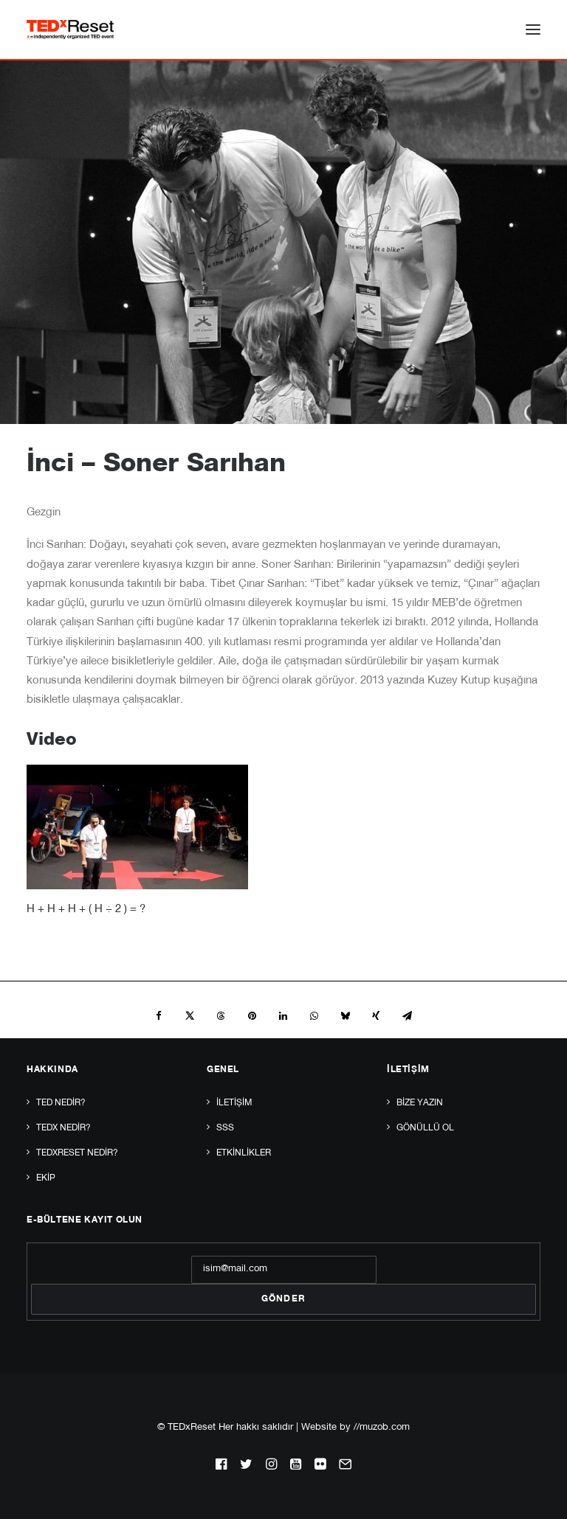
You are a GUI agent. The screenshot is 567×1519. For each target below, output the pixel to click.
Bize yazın (419, 1103)
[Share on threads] (221, 1016)
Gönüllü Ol (425, 1128)
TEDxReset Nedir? (77, 1153)
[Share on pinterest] (252, 1016)
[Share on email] (407, 1016)
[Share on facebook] (158, 1016)
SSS (225, 1128)
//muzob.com (382, 1428)
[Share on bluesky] (345, 1016)
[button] (533, 29)
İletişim (234, 1103)
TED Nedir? (61, 1103)
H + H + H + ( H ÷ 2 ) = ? (86, 909)
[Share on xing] (376, 1016)
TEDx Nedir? (63, 1128)
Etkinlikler (243, 1153)
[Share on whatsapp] (314, 1016)
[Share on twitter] (190, 1016)
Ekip (45, 1178)
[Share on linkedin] (283, 1016)
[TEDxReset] (70, 29)
